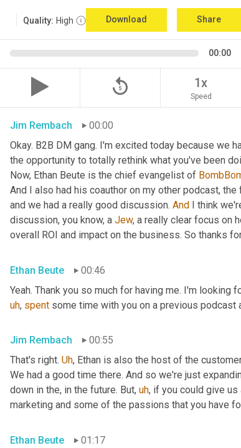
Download (126, 19)
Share (209, 19)
